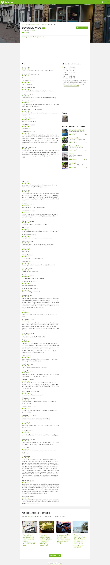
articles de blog (31, 516)
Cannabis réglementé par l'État (71, 85)
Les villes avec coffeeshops (33, 24)
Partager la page (27, 37)
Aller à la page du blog (55, 555)
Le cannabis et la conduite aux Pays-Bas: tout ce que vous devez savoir (63, 539)
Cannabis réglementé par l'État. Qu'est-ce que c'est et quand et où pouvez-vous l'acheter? (79, 541)
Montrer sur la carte (82, 27)
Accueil (24, 24)
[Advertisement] (55, 50)
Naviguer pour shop (38, 37)
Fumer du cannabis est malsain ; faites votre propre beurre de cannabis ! (45, 540)
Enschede (44, 24)
